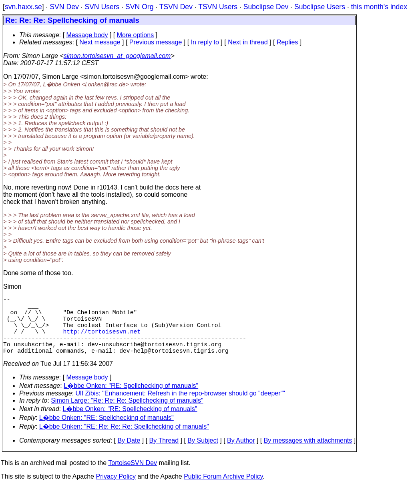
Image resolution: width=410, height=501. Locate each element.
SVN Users (101, 7)
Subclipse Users (319, 7)
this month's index (379, 7)
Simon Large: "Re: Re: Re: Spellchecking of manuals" (127, 414)
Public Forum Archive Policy (223, 490)
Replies (287, 42)
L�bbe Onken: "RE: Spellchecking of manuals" (131, 400)
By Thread (164, 454)
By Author (241, 454)
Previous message (155, 42)
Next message (99, 42)
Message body (87, 35)
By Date (128, 454)
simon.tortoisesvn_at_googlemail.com (117, 55)
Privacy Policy (116, 490)
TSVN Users (217, 7)
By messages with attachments (308, 454)
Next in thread (248, 42)
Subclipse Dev (265, 7)
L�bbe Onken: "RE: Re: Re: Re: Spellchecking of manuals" (124, 440)
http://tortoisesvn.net (102, 341)
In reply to (205, 42)
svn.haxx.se (23, 7)
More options (135, 35)
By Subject (202, 454)
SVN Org (139, 7)
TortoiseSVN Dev (132, 477)
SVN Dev (64, 7)
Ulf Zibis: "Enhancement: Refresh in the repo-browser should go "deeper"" (180, 407)
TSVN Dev (176, 7)
